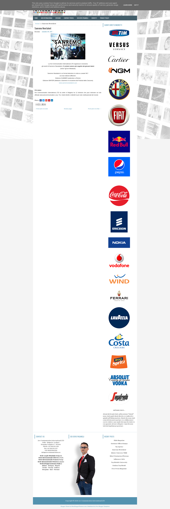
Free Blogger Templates (103, 506)
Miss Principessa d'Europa (119, 456)
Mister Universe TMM (119, 453)
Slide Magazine (119, 440)
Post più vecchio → (94, 109)
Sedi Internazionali (46, 18)
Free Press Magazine (119, 468)
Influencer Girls (119, 459)
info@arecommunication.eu (50, 452)
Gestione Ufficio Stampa (119, 443)
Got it (136, 5)
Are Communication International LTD (91, 501)
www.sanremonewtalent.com (68, 83)
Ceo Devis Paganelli (82, 18)
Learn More (127, 5)
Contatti (94, 18)
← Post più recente (41, 109)
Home (36, 18)
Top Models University (119, 462)
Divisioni (58, 18)
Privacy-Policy (104, 18)
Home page (68, 109)
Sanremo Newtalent (43, 28)
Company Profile (69, 18)
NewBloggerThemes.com (79, 506)
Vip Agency (119, 447)
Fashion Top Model (119, 465)
